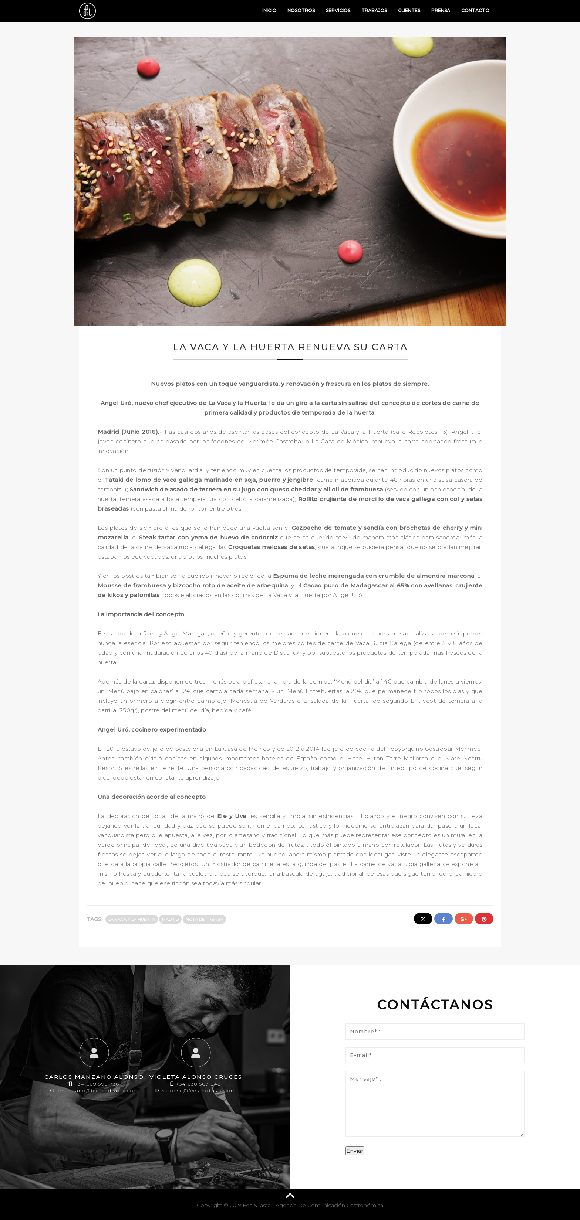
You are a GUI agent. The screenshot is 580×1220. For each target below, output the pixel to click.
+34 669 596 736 (97, 1084)
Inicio (269, 10)
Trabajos (374, 10)
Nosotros (301, 10)
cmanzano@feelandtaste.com (98, 1090)
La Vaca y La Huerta (131, 919)
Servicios (338, 10)
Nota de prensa (204, 919)
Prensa (440, 10)
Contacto (475, 10)
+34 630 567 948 (198, 1084)
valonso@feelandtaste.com (199, 1090)
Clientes (409, 10)
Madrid (170, 919)
